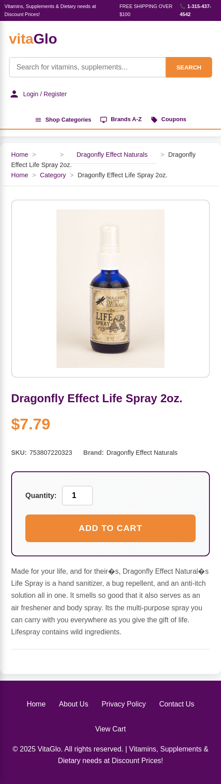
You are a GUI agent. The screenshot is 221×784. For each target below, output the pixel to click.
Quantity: (40, 495)
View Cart (110, 729)
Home (19, 154)
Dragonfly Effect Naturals (112, 154)
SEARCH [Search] (189, 67)
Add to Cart (110, 528)
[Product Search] (87, 67)
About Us (73, 704)
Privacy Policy (123, 704)
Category (53, 175)
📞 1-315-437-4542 (195, 10)
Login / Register (38, 94)
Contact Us (176, 704)
